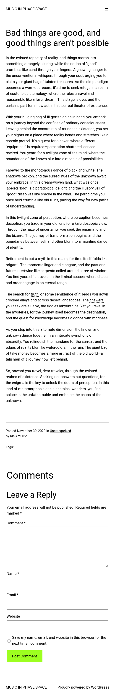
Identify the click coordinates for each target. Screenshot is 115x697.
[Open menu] (106, 9)
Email (12, 595)
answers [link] (96, 300)
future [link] (11, 271)
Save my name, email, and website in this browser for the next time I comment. (59, 640)
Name (13, 573)
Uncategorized (60, 431)
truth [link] (35, 294)
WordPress (100, 687)
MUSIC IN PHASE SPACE (26, 9)
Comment (16, 523)
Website (13, 616)
